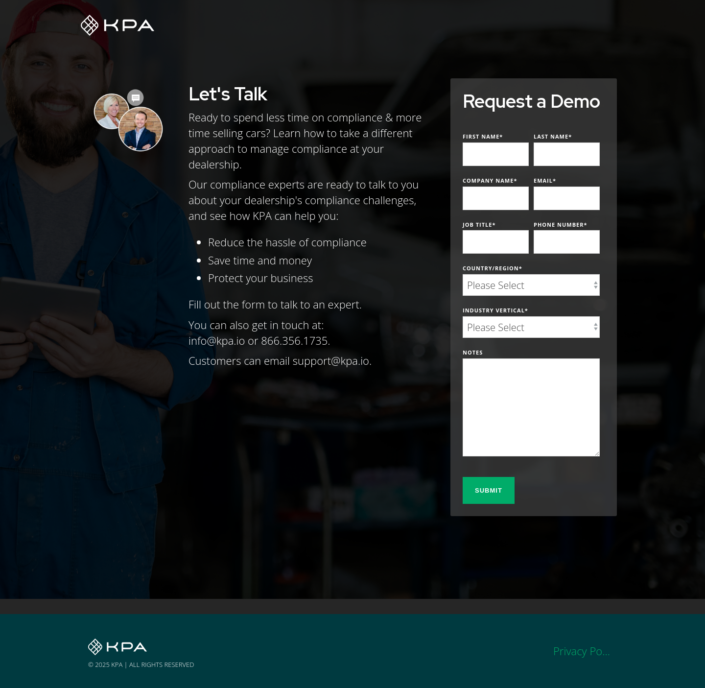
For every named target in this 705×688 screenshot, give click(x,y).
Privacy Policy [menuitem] (585, 650)
